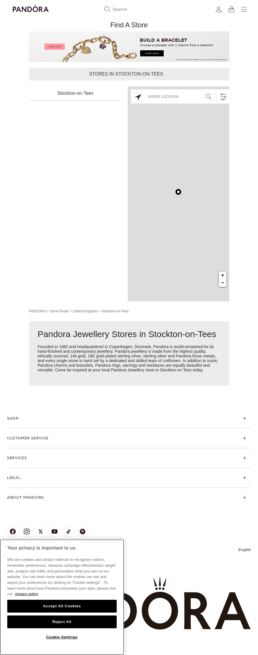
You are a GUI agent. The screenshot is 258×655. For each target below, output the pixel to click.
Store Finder (59, 311)
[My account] (218, 9)
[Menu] (244, 9)
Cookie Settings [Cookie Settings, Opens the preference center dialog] (62, 637)
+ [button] (222, 275)
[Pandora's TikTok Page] (68, 531)
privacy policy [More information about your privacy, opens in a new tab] (26, 594)
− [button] (222, 283)
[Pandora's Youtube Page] (54, 531)
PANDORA (37, 311)
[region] (62, 597)
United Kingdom (85, 311)
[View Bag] (231, 9)
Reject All (61, 622)
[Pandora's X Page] (40, 531)
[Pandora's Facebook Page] (13, 531)
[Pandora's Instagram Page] (27, 531)
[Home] (129, 603)
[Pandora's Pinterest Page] (82, 531)
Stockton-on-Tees (75, 93)
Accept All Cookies (62, 606)
